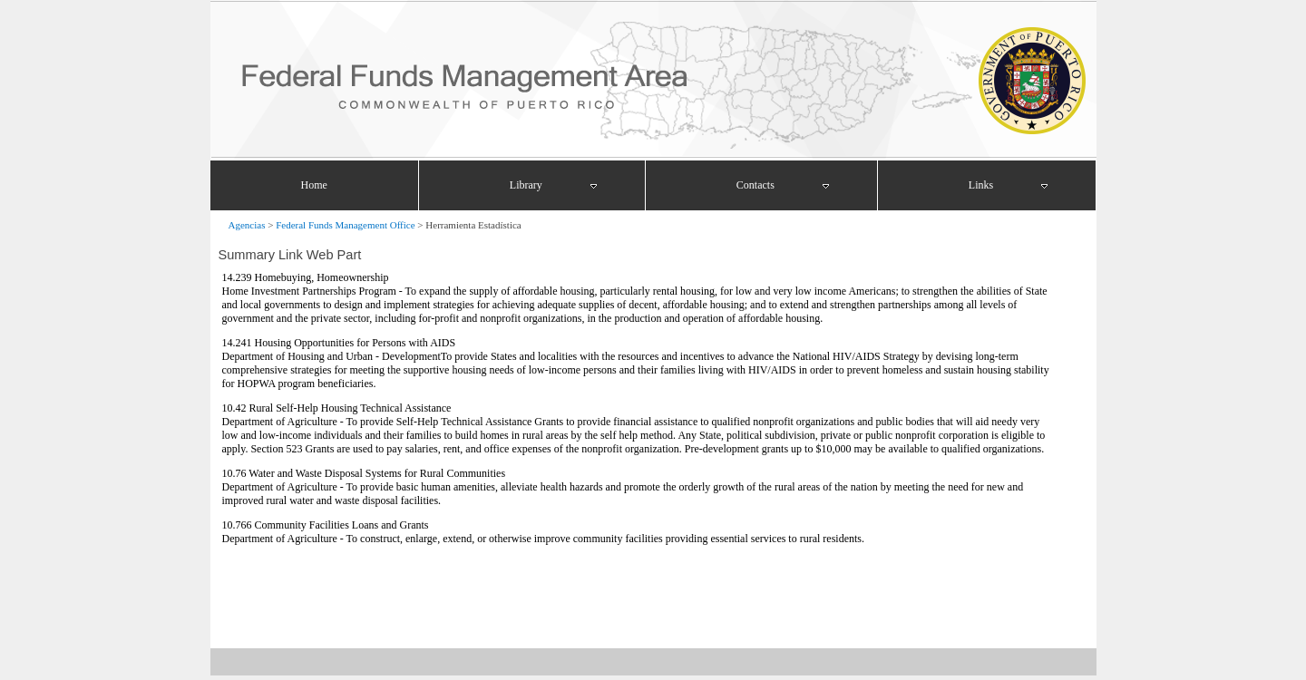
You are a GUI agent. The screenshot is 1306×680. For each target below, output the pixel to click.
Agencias (247, 224)
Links (981, 185)
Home (314, 185)
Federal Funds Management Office (345, 224)
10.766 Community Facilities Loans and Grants (325, 525)
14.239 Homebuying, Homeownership (305, 277)
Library (526, 185)
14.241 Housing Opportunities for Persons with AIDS (339, 342)
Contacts (755, 185)
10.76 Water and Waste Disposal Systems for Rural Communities (364, 473)
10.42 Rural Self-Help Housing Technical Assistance (337, 408)
